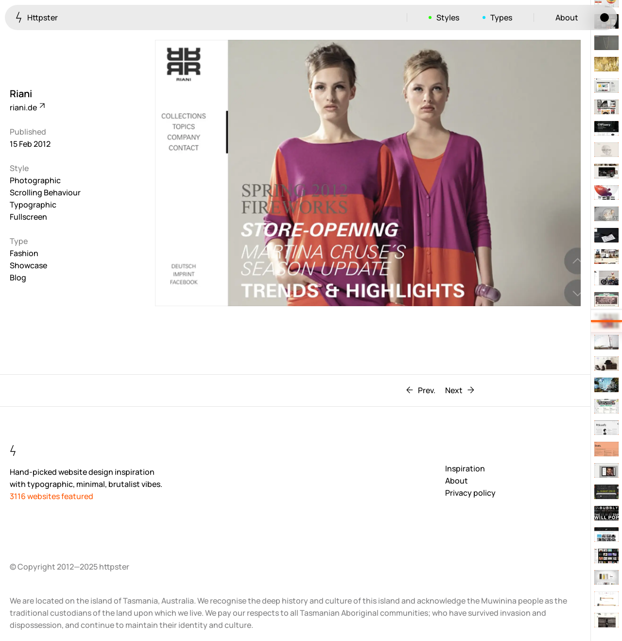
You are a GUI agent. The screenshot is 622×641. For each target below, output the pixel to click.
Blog (18, 277)
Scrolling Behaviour (45, 192)
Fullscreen (28, 216)
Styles (447, 17)
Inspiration (465, 468)
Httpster (37, 17)
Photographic (35, 180)
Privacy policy (470, 492)
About (566, 17)
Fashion (24, 253)
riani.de (27, 107)
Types (501, 17)
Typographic (33, 204)
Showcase (28, 265)
